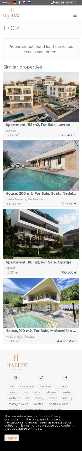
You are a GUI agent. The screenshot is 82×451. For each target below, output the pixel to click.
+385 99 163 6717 (64, 2)
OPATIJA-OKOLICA (58, 404)
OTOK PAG (14, 409)
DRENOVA (44, 386)
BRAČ (11, 386)
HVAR (25, 392)
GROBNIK (61, 386)
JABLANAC (51, 392)
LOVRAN (53, 398)
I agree (11, 438)
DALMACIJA (26, 386)
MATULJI (67, 398)
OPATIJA (38, 404)
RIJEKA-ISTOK (56, 409)
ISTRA (37, 392)
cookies (46, 416)
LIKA (28, 398)
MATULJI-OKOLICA (18, 404)
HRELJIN (13, 392)
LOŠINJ (39, 398)
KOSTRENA (14, 398)
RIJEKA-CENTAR (34, 409)
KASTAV (67, 392)
